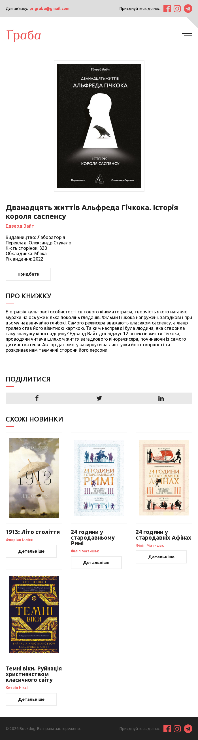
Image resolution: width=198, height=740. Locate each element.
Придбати (28, 274)
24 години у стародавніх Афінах (163, 535)
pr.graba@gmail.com (49, 9)
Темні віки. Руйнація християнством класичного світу (34, 674)
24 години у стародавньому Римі (93, 537)
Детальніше (31, 551)
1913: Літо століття (33, 532)
